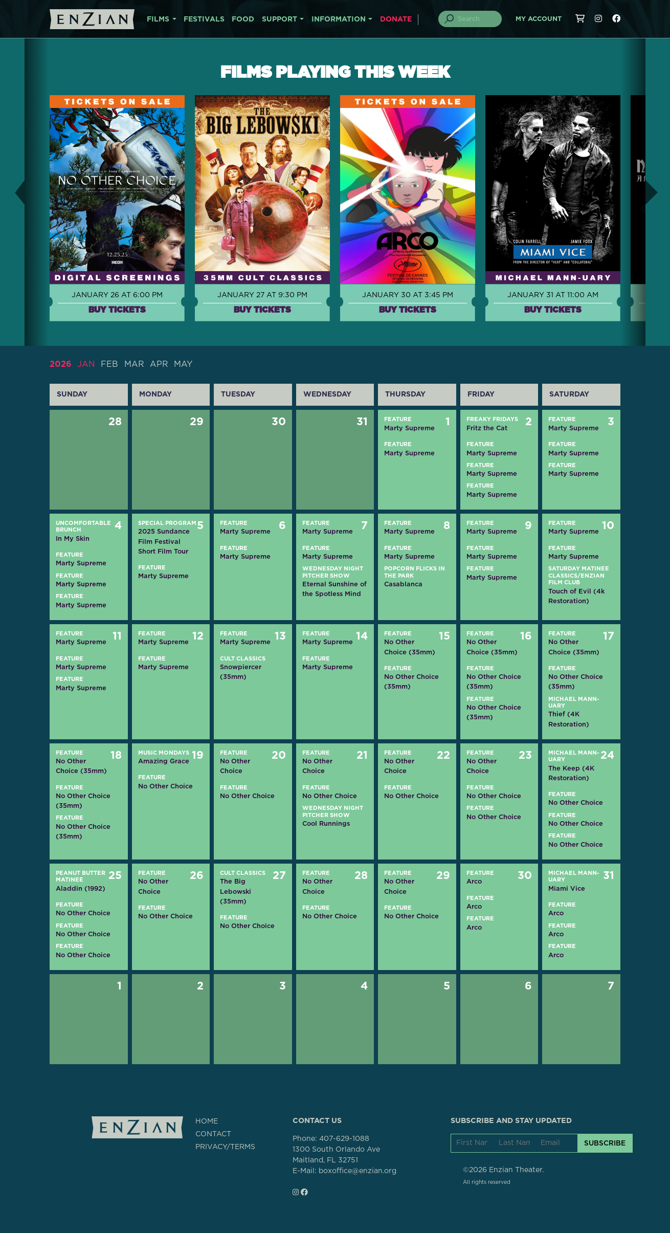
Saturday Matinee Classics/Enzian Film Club (578, 575)
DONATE (396, 19)
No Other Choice (165, 786)
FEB (109, 364)
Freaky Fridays (492, 419)
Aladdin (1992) (80, 888)
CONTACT (213, 1134)
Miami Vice (566, 888)
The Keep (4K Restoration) (571, 773)
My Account (539, 19)
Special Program (167, 523)
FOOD (243, 19)
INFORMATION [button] (338, 19)
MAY (183, 364)
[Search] (476, 19)
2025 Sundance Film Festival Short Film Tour (164, 541)
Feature (398, 419)
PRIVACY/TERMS (225, 1147)
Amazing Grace (163, 761)
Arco (474, 881)
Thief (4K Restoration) (568, 719)
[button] (12, 192)
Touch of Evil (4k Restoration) (576, 596)
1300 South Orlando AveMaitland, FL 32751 (336, 1155)
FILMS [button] (158, 19)
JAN (86, 364)
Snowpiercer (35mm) (240, 671)
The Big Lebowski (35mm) (235, 891)
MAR (134, 364)
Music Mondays (163, 753)
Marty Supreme (409, 428)
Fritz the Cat (486, 428)
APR (159, 364)
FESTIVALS (204, 19)
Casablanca (403, 584)
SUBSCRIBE (605, 1143)
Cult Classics (242, 659)
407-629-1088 (344, 1138)
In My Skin (73, 538)
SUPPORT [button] (279, 19)
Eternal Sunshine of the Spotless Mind (334, 589)
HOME (206, 1121)
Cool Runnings (326, 823)
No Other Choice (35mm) (409, 646)
